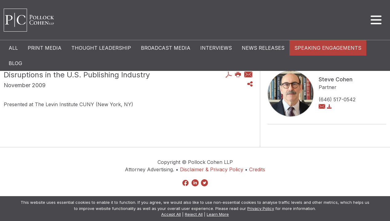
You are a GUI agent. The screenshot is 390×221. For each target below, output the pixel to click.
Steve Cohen (335, 79)
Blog (15, 63)
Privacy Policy (260, 208)
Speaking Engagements (327, 48)
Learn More (218, 214)
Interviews (216, 48)
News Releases (263, 48)
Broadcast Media (165, 48)
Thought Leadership (101, 48)
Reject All (194, 214)
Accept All (171, 214)
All (13, 48)
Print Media (45, 48)
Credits (257, 169)
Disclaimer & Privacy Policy (211, 169)
